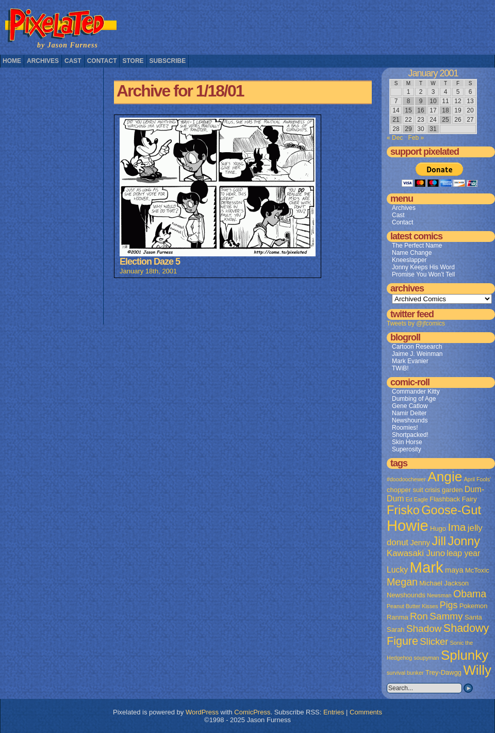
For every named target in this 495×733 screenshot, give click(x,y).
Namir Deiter (409, 413)
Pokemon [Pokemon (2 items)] (473, 606)
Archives (43, 60)
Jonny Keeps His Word (423, 267)
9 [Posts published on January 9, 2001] (421, 101)
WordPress (202, 712)
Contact (102, 60)
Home (12, 60)
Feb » (416, 137)
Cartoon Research (417, 346)
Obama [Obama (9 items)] (469, 593)
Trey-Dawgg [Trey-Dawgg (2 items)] (443, 672)
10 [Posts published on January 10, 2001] (433, 101)
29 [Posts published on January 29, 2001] (408, 129)
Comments (366, 712)
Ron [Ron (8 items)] (419, 616)
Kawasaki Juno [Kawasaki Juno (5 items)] (416, 553)
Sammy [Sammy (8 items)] (446, 616)
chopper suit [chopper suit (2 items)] (405, 490)
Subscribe (168, 60)
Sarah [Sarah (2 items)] (396, 629)
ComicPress (252, 712)
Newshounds (409, 420)
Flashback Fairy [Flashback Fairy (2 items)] (453, 499)
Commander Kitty (416, 391)
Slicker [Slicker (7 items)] (434, 641)
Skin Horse (407, 442)
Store (132, 60)
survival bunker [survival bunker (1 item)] (405, 673)
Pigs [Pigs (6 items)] (448, 605)
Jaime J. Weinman (417, 353)
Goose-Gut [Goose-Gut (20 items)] (451, 510)
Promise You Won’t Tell (423, 274)
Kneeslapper (409, 260)
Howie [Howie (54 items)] (407, 525)
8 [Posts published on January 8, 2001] (408, 101)
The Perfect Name (417, 245)
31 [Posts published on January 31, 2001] (433, 129)
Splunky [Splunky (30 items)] (464, 655)
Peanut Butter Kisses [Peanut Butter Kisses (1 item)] (412, 606)
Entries (333, 712)
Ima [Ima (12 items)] (457, 527)
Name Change (412, 252)
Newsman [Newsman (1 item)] (439, 595)
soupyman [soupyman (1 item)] (426, 658)
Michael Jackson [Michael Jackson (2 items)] (444, 583)
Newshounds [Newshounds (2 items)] (406, 595)
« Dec (395, 137)
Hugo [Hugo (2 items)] (438, 528)
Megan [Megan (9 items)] (402, 582)
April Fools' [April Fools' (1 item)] (477, 479)
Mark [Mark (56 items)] (426, 567)
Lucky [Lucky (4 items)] (397, 569)
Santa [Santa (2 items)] (473, 617)
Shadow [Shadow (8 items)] (424, 628)
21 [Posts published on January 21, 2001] (395, 119)
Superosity (406, 449)
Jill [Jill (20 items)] (439, 541)
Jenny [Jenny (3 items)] (420, 543)
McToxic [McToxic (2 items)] (477, 570)
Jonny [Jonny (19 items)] (464, 541)
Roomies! (405, 427)
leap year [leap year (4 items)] (463, 553)
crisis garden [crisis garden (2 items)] (444, 490)
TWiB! (400, 368)
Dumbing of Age (414, 398)
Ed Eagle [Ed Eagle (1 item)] (417, 499)
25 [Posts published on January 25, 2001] (445, 119)
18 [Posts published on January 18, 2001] (445, 110)
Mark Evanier (410, 361)
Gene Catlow (409, 406)
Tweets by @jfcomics (416, 323)
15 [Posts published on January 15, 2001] (408, 110)
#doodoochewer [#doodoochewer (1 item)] (406, 479)
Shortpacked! (410, 434)
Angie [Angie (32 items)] (444, 476)
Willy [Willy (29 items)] (477, 670)
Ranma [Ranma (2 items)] (397, 617)
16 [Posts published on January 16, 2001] (420, 110)
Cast (72, 60)
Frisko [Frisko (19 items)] (403, 510)
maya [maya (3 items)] (454, 570)
